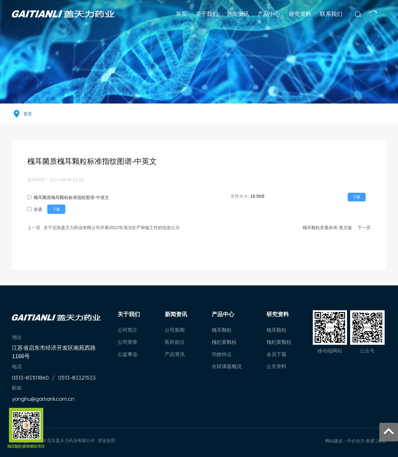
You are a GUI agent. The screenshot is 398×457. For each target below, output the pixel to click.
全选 (38, 209)
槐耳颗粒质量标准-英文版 (327, 227)
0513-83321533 (77, 377)
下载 (356, 197)
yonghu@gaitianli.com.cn (43, 398)
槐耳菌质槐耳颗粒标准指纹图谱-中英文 (71, 197)
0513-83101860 (30, 377)
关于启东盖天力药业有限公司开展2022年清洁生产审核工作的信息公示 (111, 227)
